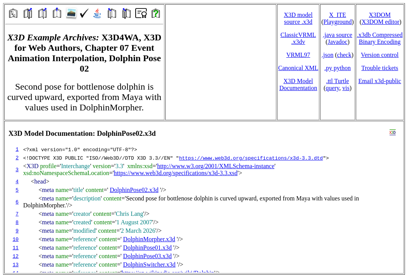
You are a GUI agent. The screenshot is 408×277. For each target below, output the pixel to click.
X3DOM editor (380, 21)
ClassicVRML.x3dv (298, 38)
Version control (379, 55)
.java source (337, 35)
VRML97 (298, 55)
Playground (337, 21)
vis (346, 88)
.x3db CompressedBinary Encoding (380, 38)
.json (327, 55)
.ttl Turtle (337, 81)
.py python (337, 68)
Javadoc (338, 41)
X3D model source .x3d (298, 18)
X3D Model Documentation (298, 84)
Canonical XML (298, 68)
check (344, 55)
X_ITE (337, 15)
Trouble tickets (380, 68)
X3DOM (380, 15)
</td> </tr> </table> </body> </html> (204, 197)
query (332, 88)
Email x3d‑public (379, 81)
